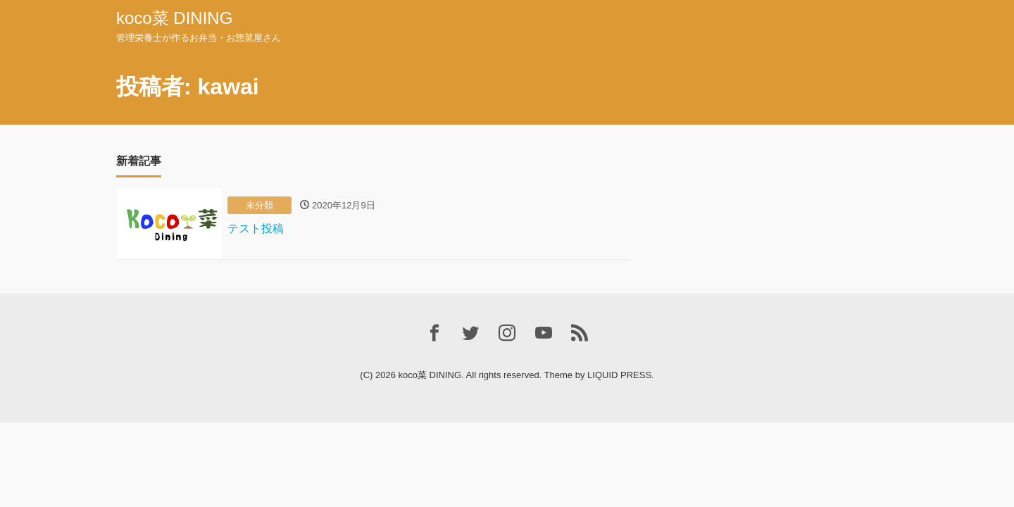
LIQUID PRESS (619, 375)
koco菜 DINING (174, 17)
